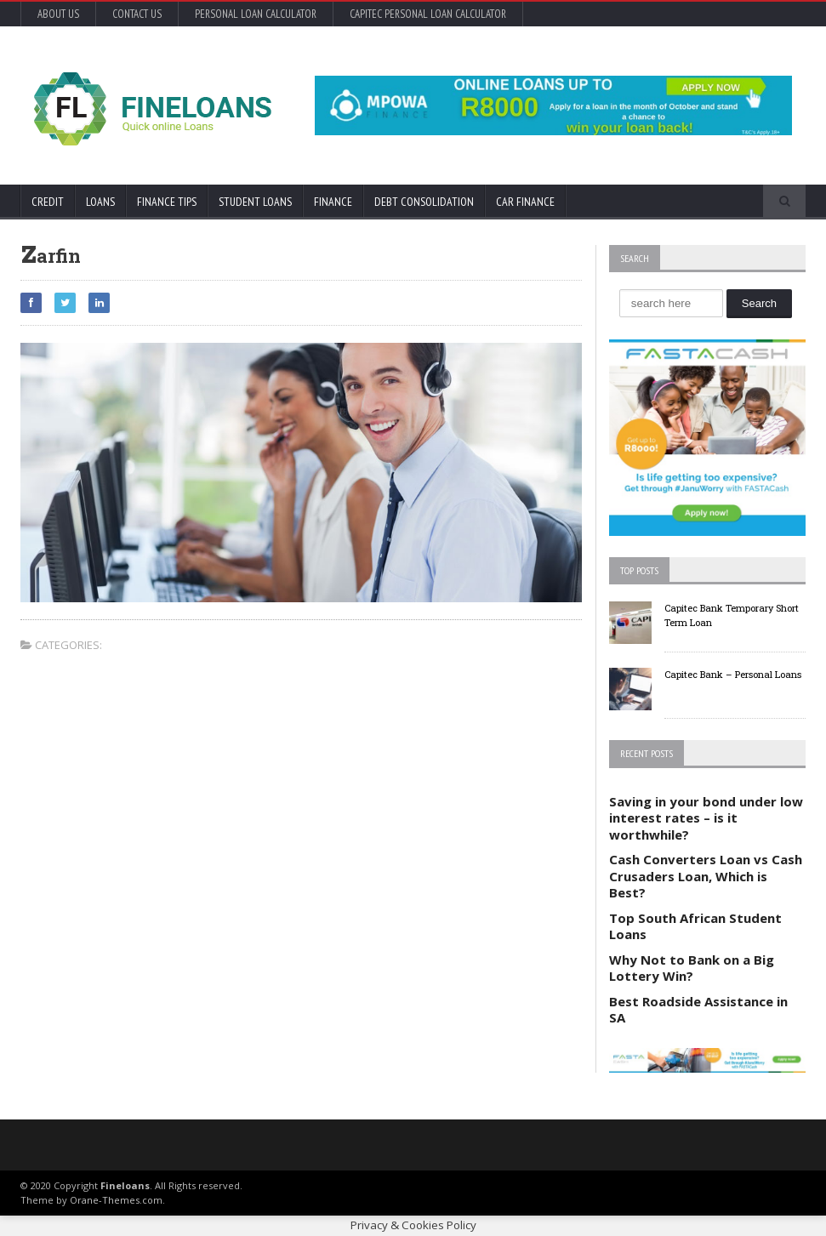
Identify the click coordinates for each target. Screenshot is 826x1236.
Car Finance (525, 201)
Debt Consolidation (424, 201)
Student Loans (255, 201)
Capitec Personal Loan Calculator (428, 14)
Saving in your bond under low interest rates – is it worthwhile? (706, 818)
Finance (333, 201)
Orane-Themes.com (116, 1199)
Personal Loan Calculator (255, 14)
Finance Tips (167, 201)
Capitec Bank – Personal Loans (732, 674)
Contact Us (137, 14)
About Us (58, 14)
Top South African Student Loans (695, 926)
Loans (100, 201)
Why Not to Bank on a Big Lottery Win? (691, 968)
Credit (47, 201)
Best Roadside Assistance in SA (698, 1010)
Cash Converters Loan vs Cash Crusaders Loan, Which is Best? (705, 876)
